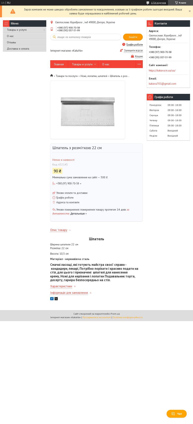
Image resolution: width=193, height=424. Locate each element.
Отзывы (11, 42)
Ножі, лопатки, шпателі (94, 76)
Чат (176, 414)
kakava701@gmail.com (162, 83)
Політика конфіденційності (128, 317)
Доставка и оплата (18, 48)
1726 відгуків (158, 2)
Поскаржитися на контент (97, 317)
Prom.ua (115, 313)
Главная (59, 64)
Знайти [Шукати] (133, 37)
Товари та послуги (67, 76)
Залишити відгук (133, 50)
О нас (10, 36)
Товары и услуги (17, 29)
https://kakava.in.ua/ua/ (162, 70)
